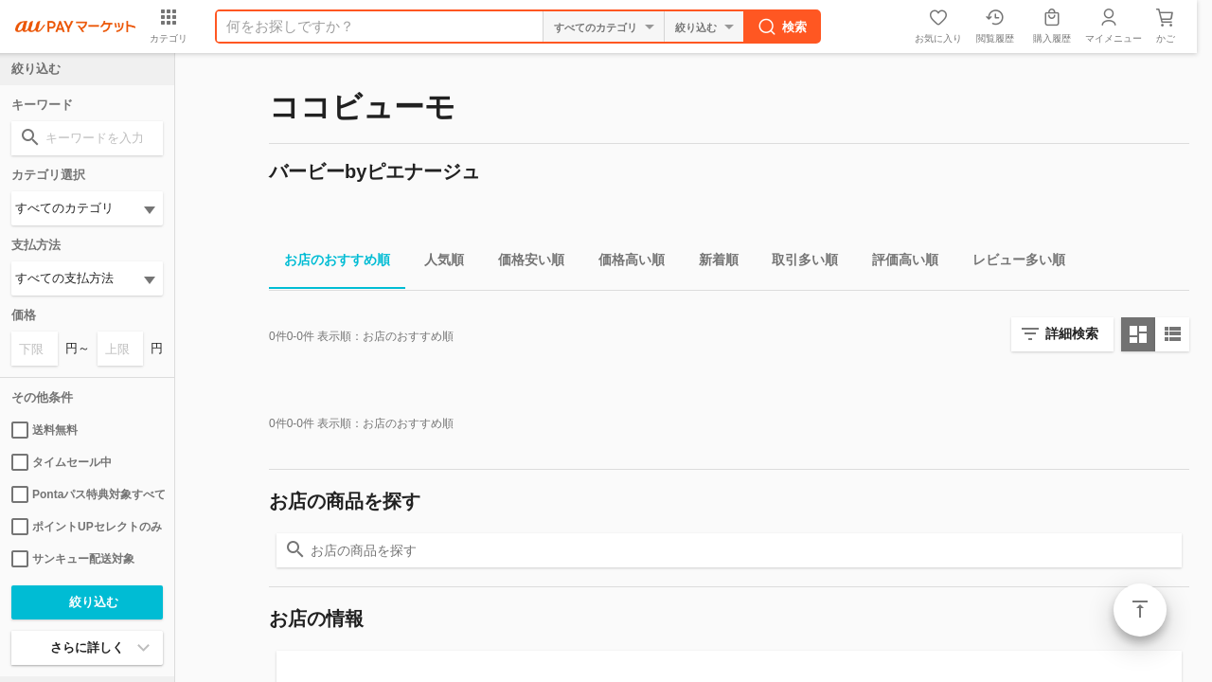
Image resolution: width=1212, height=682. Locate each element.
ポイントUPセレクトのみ (86, 526)
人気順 (436, 263)
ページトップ (1140, 610)
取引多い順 (797, 263)
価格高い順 (624, 263)
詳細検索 (1071, 333)
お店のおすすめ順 (329, 263)
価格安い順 (523, 263)
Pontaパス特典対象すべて (87, 494)
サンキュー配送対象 (72, 558)
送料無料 (44, 430)
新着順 (711, 263)
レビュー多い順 (1011, 263)
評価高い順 (897, 263)
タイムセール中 (61, 462)
